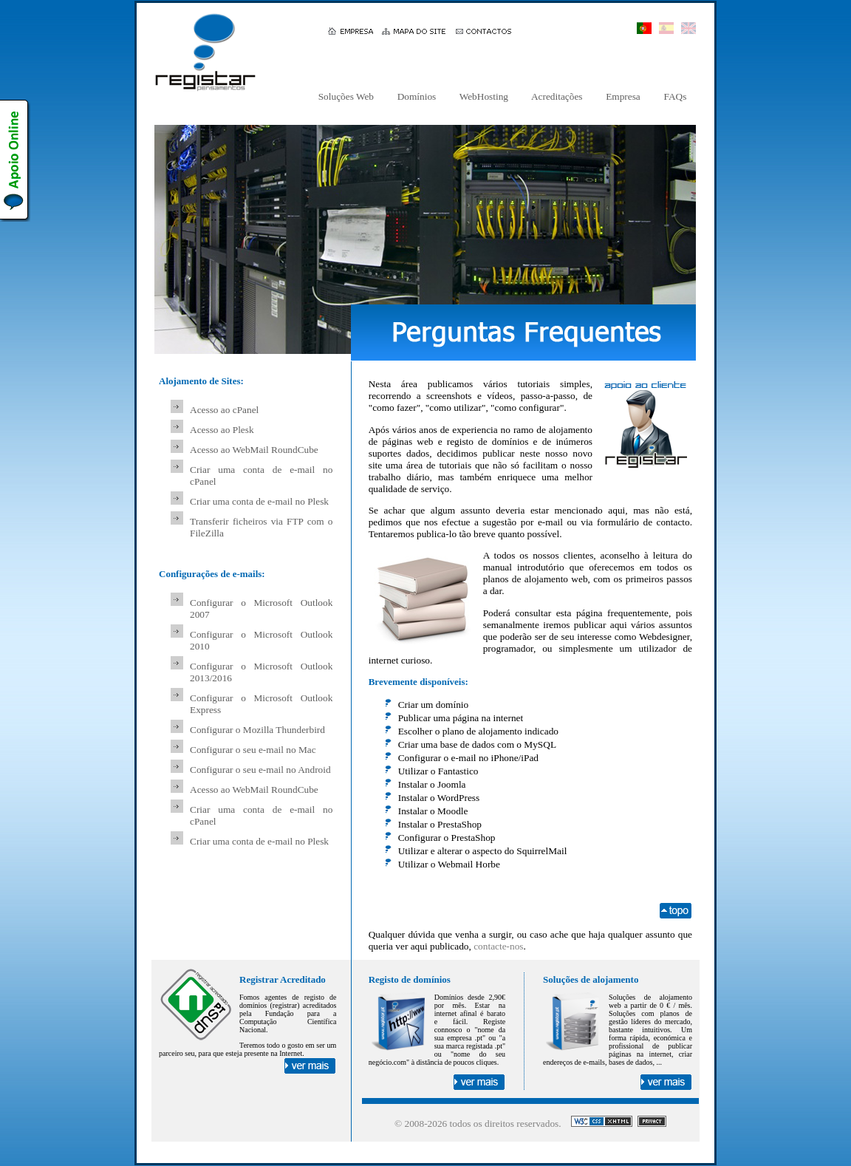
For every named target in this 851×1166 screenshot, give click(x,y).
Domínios (416, 96)
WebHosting (484, 96)
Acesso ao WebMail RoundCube (254, 449)
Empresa (623, 96)
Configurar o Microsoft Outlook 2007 (261, 608)
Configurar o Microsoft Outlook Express (261, 703)
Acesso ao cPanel (224, 409)
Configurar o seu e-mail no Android (260, 769)
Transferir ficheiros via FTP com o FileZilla (261, 527)
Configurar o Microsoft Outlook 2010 (261, 640)
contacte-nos (498, 946)
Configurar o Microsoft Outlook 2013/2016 (261, 672)
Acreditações (557, 96)
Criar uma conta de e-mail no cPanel (261, 475)
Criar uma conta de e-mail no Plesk (259, 501)
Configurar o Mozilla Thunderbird (257, 729)
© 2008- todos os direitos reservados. (477, 1123)
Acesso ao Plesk (222, 429)
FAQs (675, 96)
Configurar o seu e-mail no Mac (253, 749)
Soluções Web (345, 96)
